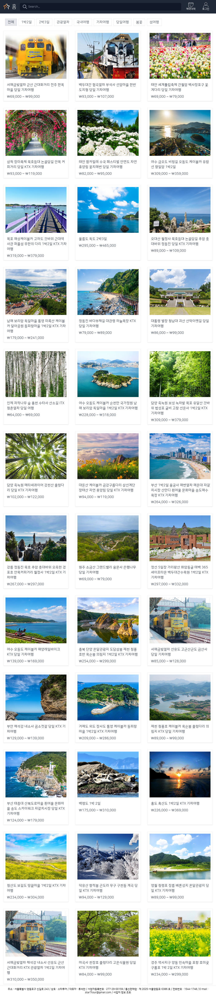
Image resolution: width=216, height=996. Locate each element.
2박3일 (44, 22)
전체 (11, 22)
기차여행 (102, 22)
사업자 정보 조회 (122, 992)
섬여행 (154, 22)
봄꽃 (139, 22)
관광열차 (63, 22)
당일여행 (122, 22)
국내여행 (83, 22)
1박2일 (26, 22)
